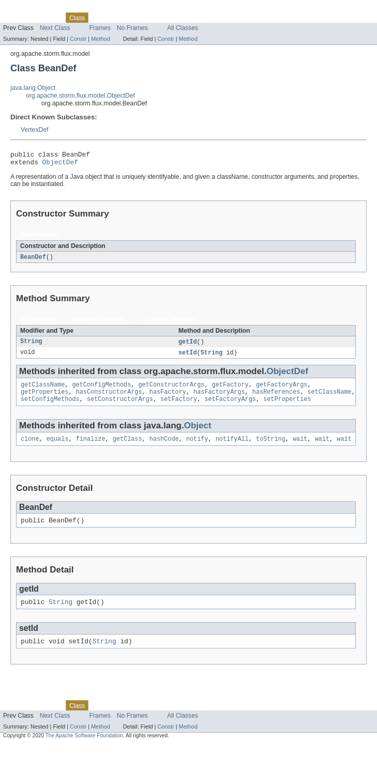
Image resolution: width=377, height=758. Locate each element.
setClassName (329, 398)
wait (300, 447)
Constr (78, 39)
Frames (100, 28)
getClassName (43, 390)
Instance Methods (98, 323)
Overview (16, 17)
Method (100, 39)
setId (187, 357)
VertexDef (34, 129)
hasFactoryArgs (219, 398)
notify (197, 447)
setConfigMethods (50, 407)
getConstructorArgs (171, 390)
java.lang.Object (32, 87)
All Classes (182, 28)
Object (198, 433)
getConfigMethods (101, 390)
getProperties (44, 398)
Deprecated (147, 17)
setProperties (287, 407)
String (31, 346)
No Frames (132, 28)
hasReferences (276, 398)
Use (99, 17)
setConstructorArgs (120, 407)
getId (187, 346)
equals (58, 447)
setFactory (178, 407)
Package (48, 17)
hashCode (164, 447)
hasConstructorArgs (109, 398)
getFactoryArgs (282, 390)
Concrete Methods (168, 323)
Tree (118, 17)
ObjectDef (60, 164)
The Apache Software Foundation (84, 749)
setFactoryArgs (230, 407)
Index (177, 17)
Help (197, 17)
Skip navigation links (28, 8)
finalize (90, 447)
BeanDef (33, 260)
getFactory (230, 390)
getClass (127, 447)
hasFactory (167, 398)
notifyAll (232, 447)
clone (30, 447)
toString (270, 447)
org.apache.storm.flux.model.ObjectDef (80, 95)
